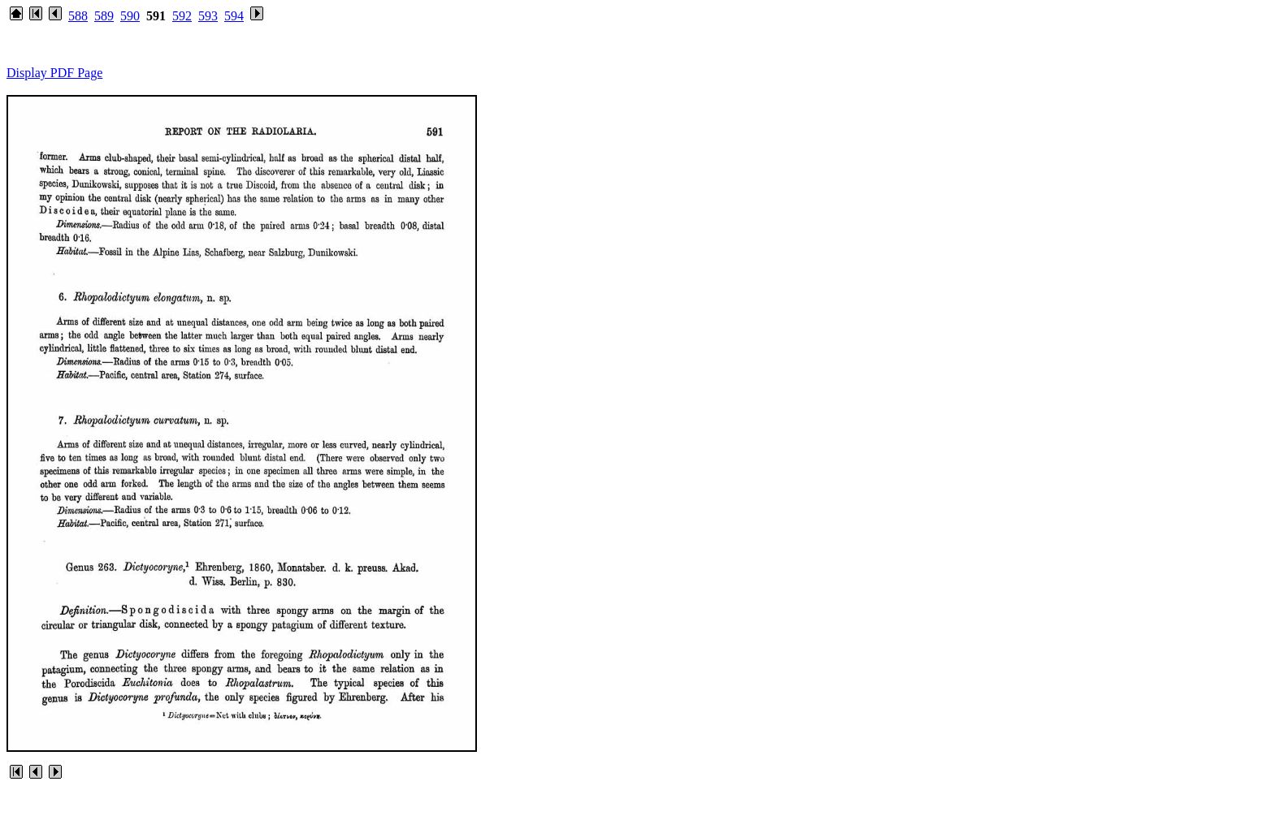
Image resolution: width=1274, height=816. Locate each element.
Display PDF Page (54, 73)
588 (78, 16)
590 (130, 16)
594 (234, 16)
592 (182, 16)
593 (208, 16)
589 (104, 16)
